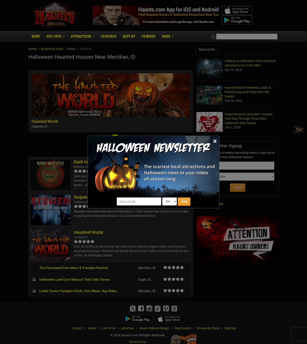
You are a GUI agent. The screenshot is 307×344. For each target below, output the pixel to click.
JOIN (184, 201)
